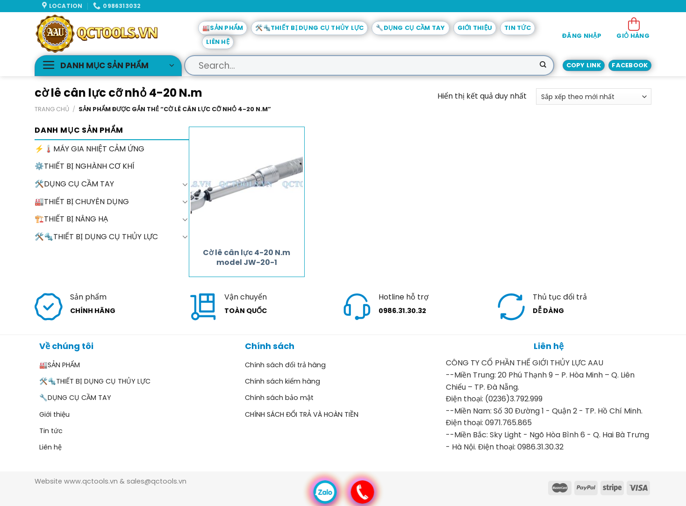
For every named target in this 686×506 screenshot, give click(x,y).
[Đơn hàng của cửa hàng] (593, 96)
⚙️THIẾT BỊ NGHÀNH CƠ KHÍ (85, 166)
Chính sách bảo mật (279, 397)
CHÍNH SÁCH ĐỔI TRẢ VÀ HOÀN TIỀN (301, 414)
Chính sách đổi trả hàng (285, 365)
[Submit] (543, 65)
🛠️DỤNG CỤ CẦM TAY (74, 183)
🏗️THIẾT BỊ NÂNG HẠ (71, 219)
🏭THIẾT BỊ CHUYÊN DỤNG (82, 201)
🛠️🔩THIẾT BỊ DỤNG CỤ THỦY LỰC (309, 27)
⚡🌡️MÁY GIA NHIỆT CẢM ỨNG (89, 148)
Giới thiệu (475, 27)
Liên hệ (217, 41)
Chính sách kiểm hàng (282, 381)
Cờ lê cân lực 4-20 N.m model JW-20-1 (246, 258)
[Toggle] (185, 184)
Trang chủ (52, 109)
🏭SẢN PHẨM (222, 27)
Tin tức (517, 27)
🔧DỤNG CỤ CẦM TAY (410, 27)
